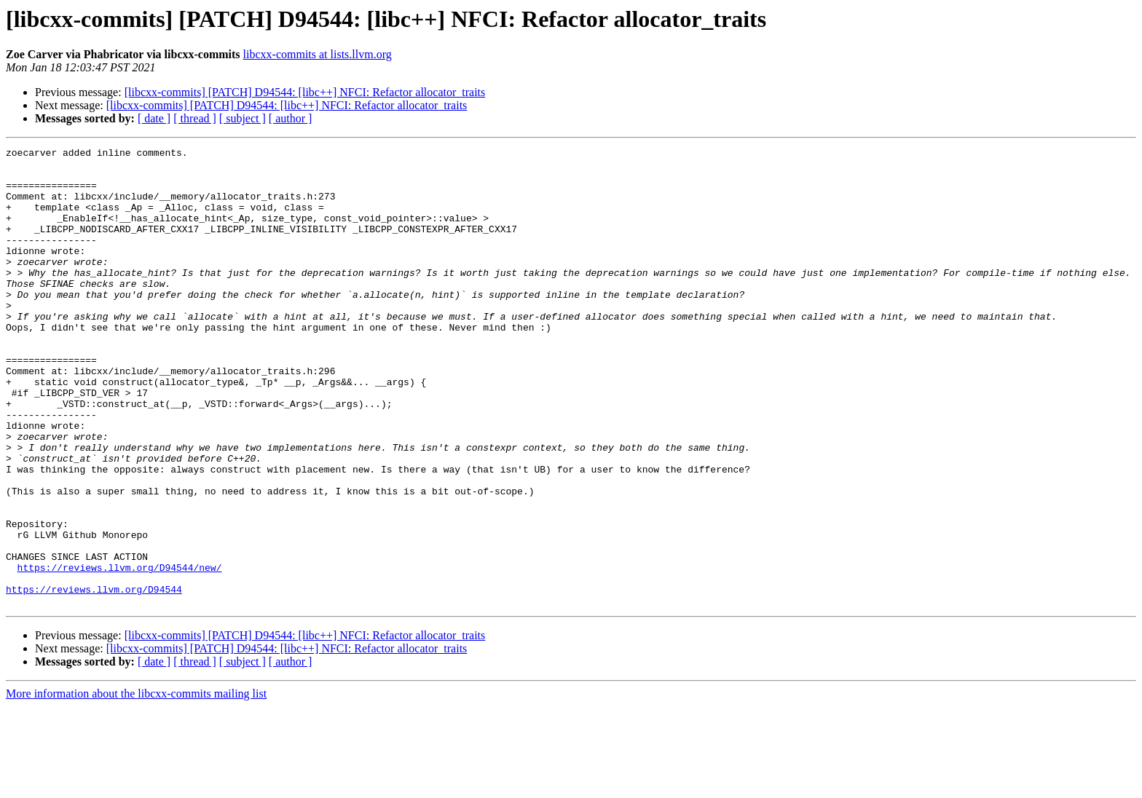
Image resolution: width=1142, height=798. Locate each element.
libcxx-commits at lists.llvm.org (317, 54)
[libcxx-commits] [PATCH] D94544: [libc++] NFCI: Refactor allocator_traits (305, 92)
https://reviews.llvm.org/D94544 (94, 678)
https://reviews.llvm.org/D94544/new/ (119, 652)
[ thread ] (194, 118)
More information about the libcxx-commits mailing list (136, 785)
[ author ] (290, 118)
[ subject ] (242, 118)
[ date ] (154, 118)
